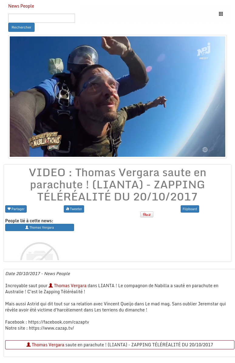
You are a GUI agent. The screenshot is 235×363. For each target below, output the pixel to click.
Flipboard (190, 208)
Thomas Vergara (68, 285)
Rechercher (21, 27)
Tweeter (74, 208)
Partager (16, 208)
